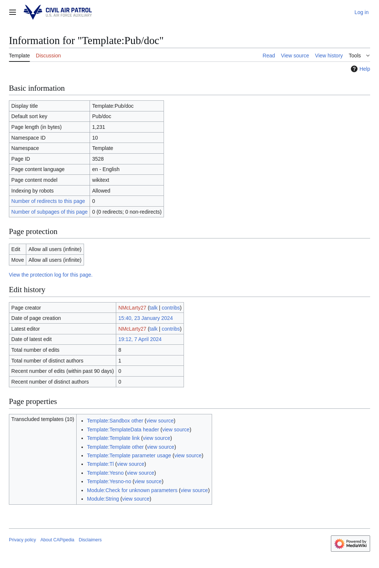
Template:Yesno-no (109, 481)
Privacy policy (22, 539)
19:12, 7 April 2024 (140, 339)
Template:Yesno (105, 473)
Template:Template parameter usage (129, 455)
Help (359, 69)
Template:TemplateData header (123, 429)
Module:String (103, 499)
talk (154, 308)
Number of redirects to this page (48, 201)
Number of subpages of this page (49, 212)
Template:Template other (115, 447)
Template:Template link (113, 438)
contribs (171, 308)
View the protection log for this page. (51, 275)
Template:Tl (100, 464)
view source (160, 421)
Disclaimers (90, 539)
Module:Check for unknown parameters (132, 490)
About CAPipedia (57, 539)
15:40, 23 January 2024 (145, 318)
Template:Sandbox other (115, 421)
